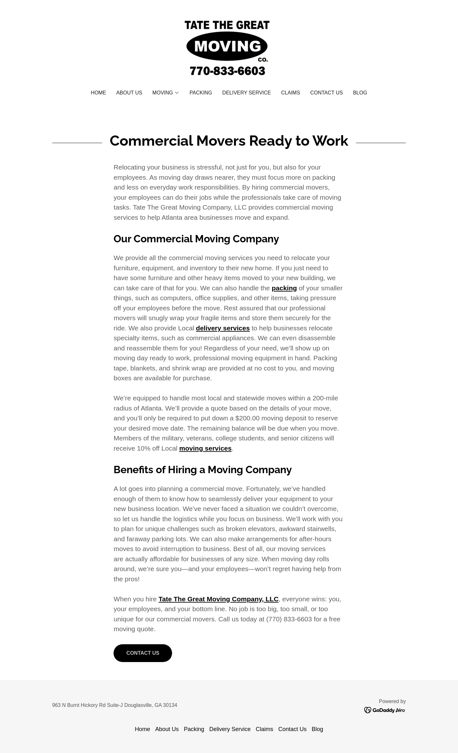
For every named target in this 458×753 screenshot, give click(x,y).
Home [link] (98, 92)
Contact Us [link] (326, 92)
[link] (229, 49)
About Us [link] (129, 92)
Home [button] (142, 729)
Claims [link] (290, 92)
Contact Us (142, 653)
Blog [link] (360, 92)
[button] (165, 93)
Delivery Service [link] (246, 92)
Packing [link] (201, 92)
